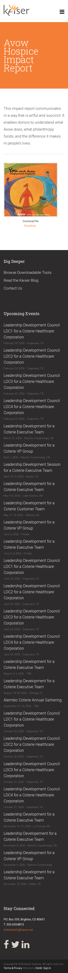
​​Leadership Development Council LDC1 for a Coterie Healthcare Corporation (32, 719)
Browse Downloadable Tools (27, 272)
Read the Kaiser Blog (21, 280)
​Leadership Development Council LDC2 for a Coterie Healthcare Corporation (32, 356)
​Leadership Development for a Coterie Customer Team (29, 506)
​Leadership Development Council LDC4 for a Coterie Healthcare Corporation (32, 406)
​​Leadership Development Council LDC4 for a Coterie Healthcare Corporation (32, 795)
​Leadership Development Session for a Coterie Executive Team (32, 467)
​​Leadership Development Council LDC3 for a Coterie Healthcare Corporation (32, 769)
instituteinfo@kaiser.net (18, 930)
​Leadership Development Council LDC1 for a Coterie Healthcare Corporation (32, 331)
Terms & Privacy (13, 968)
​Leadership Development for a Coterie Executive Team (29, 429)
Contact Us (13, 288)
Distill (39, 968)
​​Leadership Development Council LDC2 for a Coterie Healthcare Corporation (32, 744)
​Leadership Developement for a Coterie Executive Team (30, 836)
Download (30, 225)
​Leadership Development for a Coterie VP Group (29, 448)
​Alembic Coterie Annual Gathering (33, 700)
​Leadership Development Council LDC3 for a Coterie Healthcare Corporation (32, 381)
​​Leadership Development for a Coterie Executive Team (29, 544)
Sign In (47, 968)
